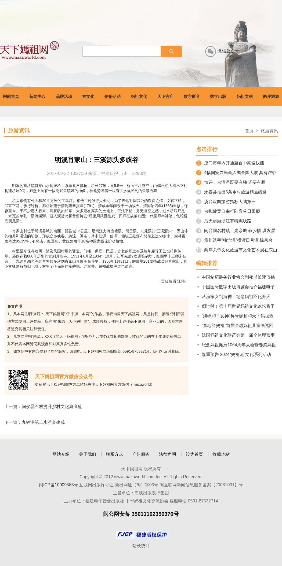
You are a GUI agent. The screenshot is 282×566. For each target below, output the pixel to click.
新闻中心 (37, 96)
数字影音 (192, 96)
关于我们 (87, 454)
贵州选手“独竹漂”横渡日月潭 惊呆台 (234, 240)
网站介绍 (61, 454)
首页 (249, 130)
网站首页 (11, 96)
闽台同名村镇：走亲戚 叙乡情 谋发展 (235, 230)
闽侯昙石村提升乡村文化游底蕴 (52, 406)
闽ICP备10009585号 (58, 485)
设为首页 (194, 454)
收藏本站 (221, 454)
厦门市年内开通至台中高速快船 (230, 163)
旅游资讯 (269, 130)
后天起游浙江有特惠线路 (223, 221)
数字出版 (218, 96)
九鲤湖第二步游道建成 (43, 422)
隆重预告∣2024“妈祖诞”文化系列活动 (233, 354)
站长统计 (141, 545)
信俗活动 (112, 96)
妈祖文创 (245, 96)
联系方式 (114, 454)
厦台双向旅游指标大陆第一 (226, 201)
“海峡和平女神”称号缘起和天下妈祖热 (234, 316)
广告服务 (141, 454)
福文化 (88, 96)
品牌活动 (64, 96)
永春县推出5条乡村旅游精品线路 (231, 192)
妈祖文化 (139, 96)
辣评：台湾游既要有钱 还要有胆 (230, 182)
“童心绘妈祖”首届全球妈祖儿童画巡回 (234, 325)
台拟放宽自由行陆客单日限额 (228, 211)
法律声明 (167, 454)
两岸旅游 (271, 96)
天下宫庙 (165, 96)
